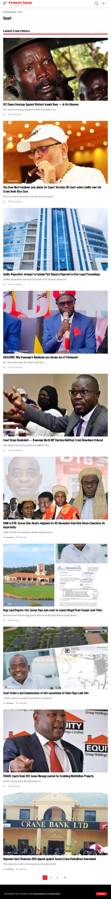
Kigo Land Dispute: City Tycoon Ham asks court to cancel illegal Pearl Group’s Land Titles (52, 610)
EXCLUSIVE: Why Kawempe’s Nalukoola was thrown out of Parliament (40, 357)
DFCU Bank (12, 268)
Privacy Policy (39, 894)
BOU (10, 853)
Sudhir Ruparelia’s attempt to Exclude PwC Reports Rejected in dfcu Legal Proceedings (51, 274)
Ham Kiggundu (14, 687)
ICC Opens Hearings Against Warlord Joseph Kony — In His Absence (41, 104)
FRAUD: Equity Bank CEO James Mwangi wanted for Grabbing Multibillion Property (48, 776)
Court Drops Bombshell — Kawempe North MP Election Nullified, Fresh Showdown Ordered (53, 440)
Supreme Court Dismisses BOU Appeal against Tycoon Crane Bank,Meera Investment (49, 859)
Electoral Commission (18, 351)
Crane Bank (13, 181)
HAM (9, 604)
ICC (9, 98)
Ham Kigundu (13, 517)
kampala (10, 537)
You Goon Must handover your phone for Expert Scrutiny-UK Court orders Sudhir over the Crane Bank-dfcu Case (52, 189)
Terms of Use (54, 894)
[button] (101, 893)
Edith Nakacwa (14, 770)
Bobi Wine (12, 434)
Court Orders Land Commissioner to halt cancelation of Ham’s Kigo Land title (46, 693)
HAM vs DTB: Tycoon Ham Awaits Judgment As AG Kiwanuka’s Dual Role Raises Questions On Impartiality (54, 525)
